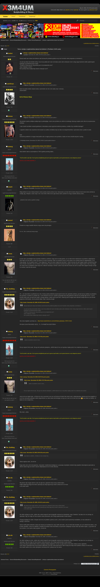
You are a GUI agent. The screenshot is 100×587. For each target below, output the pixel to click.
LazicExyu (10, 84)
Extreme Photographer (50, 569)
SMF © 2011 (49, 572)
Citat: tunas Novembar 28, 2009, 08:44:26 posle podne (34, 452)
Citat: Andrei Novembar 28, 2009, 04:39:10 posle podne (34, 302)
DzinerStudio (54, 574)
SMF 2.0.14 (42, 572)
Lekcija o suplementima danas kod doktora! (35, 53)
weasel (10, 220)
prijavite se (68, 9)
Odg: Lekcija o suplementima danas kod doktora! (37, 83)
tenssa (10, 116)
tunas (10, 253)
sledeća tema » (95, 43)
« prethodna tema (87, 43)
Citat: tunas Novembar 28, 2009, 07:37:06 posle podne (34, 336)
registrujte (75, 9)
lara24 (10, 187)
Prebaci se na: (77, 563)
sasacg (10, 146)
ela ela (10, 478)
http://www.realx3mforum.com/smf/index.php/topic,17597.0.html (55, 321)
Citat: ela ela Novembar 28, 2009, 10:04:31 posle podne (34, 502)
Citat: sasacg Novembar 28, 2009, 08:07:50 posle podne (34, 377)
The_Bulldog (10, 289)
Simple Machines (57, 572)
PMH (36, 20)
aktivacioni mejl (93, 9)
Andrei (10, 53)
